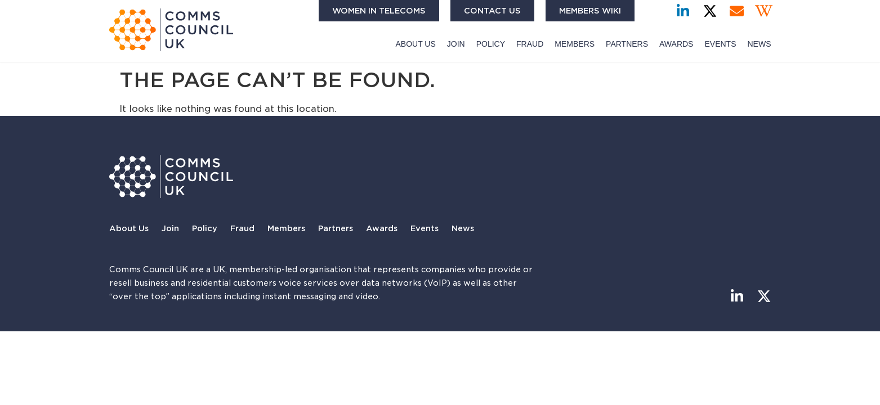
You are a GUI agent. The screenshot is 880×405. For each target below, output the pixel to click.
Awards (676, 43)
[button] (655, 11)
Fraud (529, 43)
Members (575, 43)
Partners (627, 43)
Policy (490, 43)
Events (720, 43)
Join (456, 43)
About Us (416, 43)
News (759, 43)
